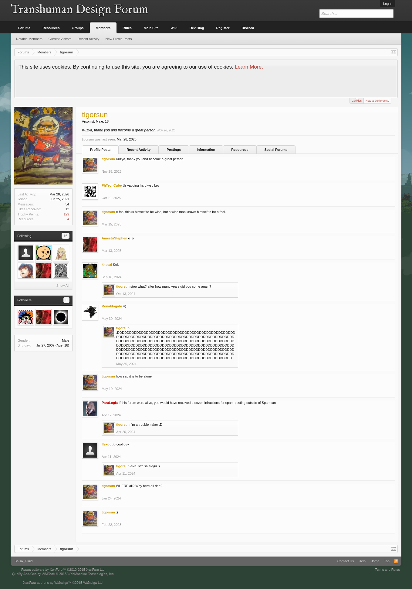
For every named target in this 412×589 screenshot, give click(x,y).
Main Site (151, 28)
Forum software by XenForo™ (63, 569)
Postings (174, 149)
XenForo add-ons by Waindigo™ (47, 582)
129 (66, 214)
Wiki (174, 28)
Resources (239, 149)
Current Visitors (60, 39)
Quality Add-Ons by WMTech (63, 573)
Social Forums (276, 149)
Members (103, 28)
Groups (78, 28)
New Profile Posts (119, 39)
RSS (395, 561)
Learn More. (249, 67)
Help (362, 561)
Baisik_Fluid (23, 561)
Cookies (357, 100)
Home (374, 561)
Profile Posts (100, 149)
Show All (62, 285)
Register (223, 28)
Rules (127, 28)
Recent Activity (138, 149)
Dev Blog (197, 28)
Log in (387, 3)
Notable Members (29, 39)
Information (206, 149)
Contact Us (345, 561)
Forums (24, 28)
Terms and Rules (387, 569)
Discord (248, 28)
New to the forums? (377, 100)
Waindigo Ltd (93, 582)
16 (65, 236)
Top (387, 561)
